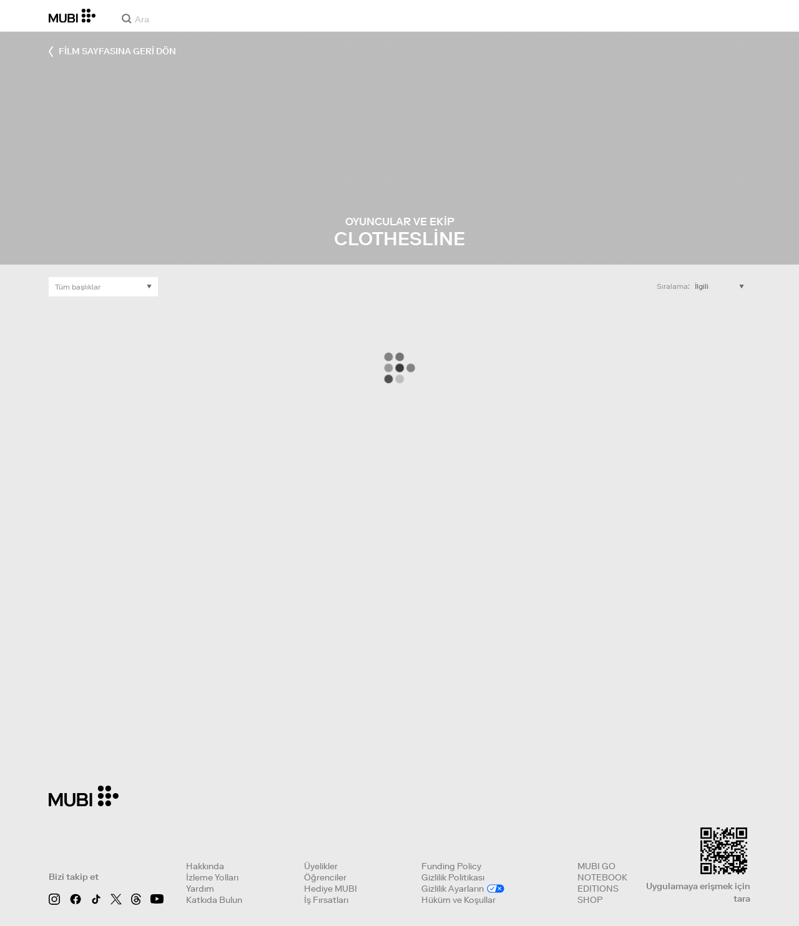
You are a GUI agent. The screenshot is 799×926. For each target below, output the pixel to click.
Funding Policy (451, 866)
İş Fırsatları (326, 899)
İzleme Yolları (212, 877)
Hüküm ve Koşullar (458, 899)
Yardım (200, 888)
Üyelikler (321, 866)
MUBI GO (596, 866)
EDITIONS (598, 888)
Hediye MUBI (330, 888)
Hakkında (205, 866)
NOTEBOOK (602, 877)
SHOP (589, 899)
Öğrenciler (325, 877)
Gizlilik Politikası (452, 877)
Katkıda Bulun (214, 899)
